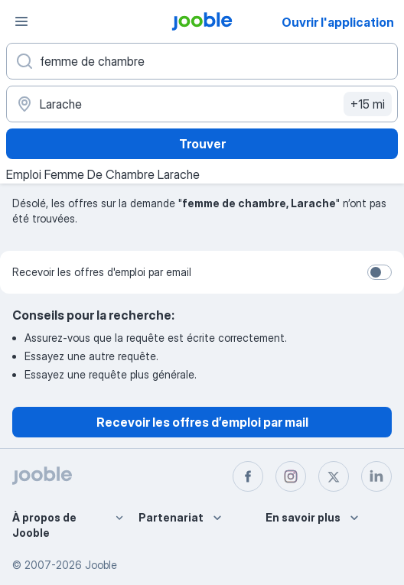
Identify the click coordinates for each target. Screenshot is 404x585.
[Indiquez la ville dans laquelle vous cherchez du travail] (202, 104)
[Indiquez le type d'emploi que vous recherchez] (202, 61)
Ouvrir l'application (338, 22)
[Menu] (21, 21)
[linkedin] (376, 476)
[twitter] (333, 476)
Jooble (101, 564)
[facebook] (248, 476)
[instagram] (290, 476)
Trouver (202, 143)
